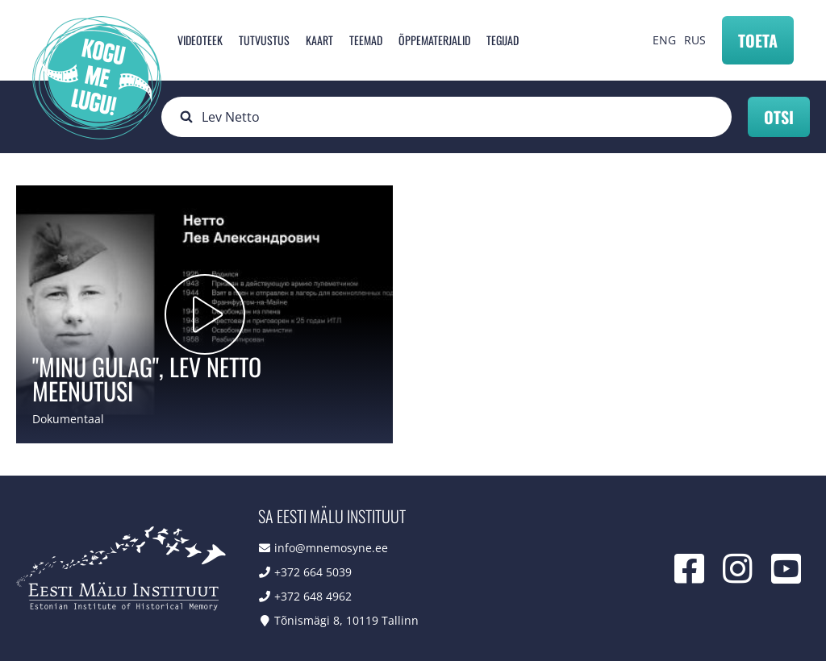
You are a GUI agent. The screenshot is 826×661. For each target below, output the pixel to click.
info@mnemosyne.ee (331, 547)
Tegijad (502, 39)
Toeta (758, 40)
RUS (695, 40)
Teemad (365, 39)
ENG (664, 40)
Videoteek (200, 39)
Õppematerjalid (434, 39)
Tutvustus (264, 39)
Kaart (319, 39)
